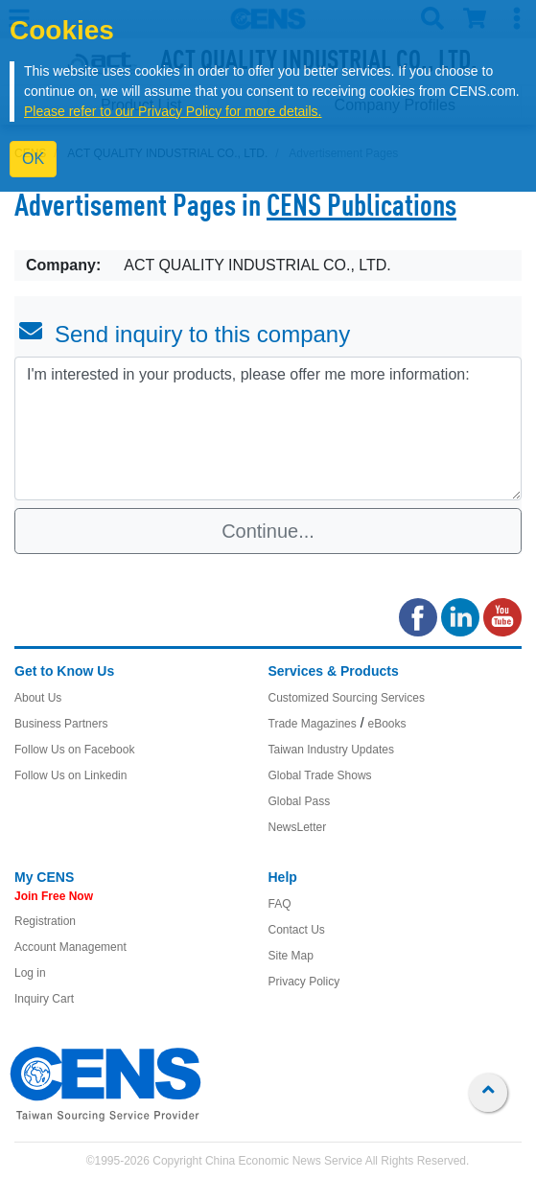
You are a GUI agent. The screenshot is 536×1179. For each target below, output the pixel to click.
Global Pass (299, 801)
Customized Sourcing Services (346, 698)
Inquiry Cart (44, 999)
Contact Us (296, 929)
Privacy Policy (304, 981)
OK (33, 158)
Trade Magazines (312, 723)
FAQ (279, 904)
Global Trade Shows (320, 775)
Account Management (70, 947)
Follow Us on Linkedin (70, 775)
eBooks (386, 723)
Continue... (268, 531)
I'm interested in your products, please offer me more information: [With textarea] (268, 428)
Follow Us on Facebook (74, 749)
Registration (45, 921)
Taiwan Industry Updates (331, 749)
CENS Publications (361, 208)
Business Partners (60, 723)
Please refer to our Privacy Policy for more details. (172, 111)
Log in (30, 973)
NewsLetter (297, 827)
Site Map (291, 955)
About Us (37, 698)
